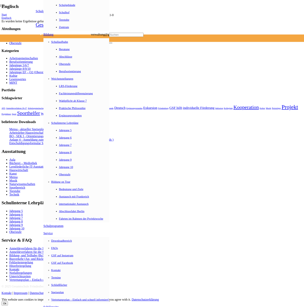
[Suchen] (126, 35)
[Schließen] (110, 43)
